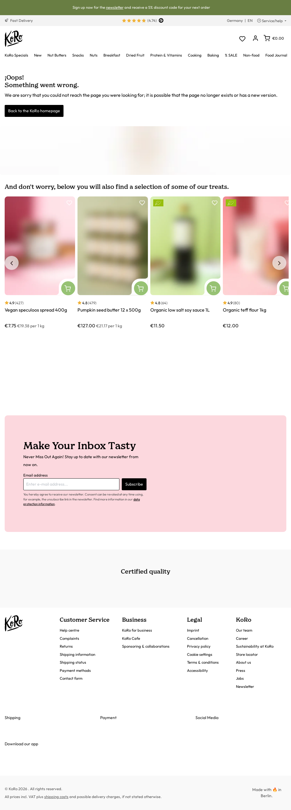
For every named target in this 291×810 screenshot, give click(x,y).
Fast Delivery (19, 20)
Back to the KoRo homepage (34, 110)
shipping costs (56, 796)
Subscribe (134, 484)
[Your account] (255, 39)
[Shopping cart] (273, 38)
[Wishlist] (242, 39)
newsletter (115, 7)
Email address (35, 475)
